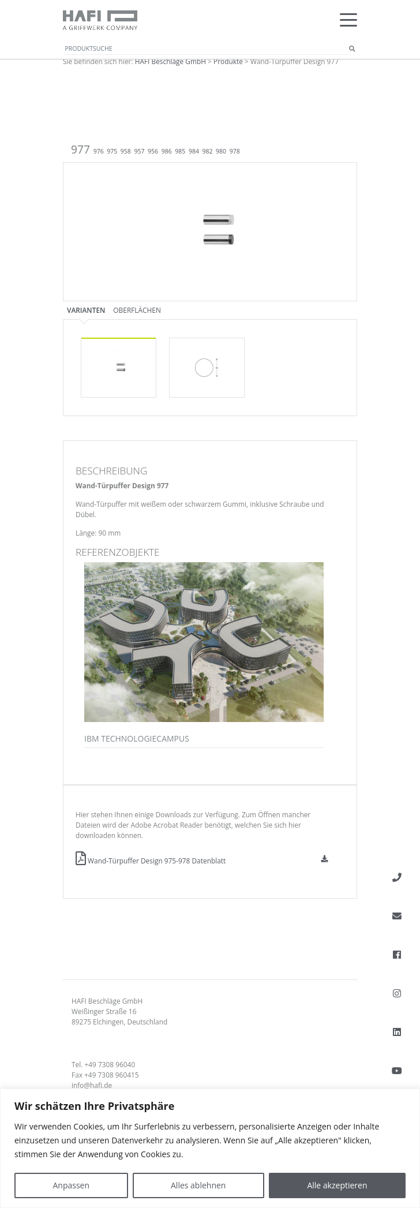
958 (126, 151)
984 (194, 151)
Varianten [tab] (86, 310)
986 (167, 151)
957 (139, 151)
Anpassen (70, 1185)
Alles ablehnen (198, 1185)
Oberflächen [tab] (137, 310)
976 (98, 151)
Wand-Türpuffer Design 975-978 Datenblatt (151, 860)
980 (221, 151)
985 (180, 151)
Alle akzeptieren (337, 1185)
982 (207, 151)
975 (112, 151)
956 (153, 151)
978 (235, 151)
